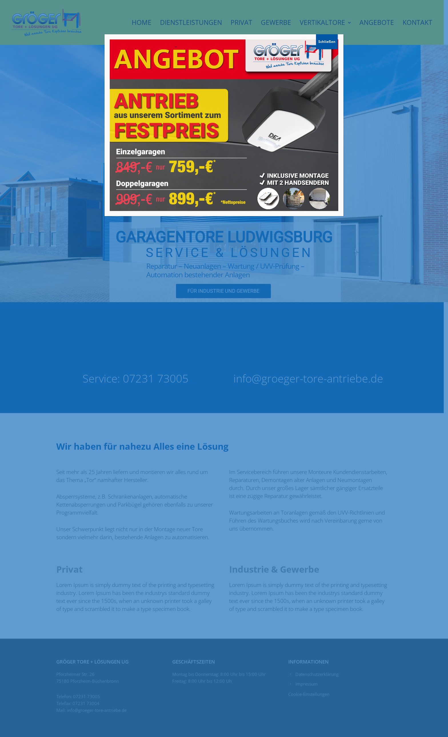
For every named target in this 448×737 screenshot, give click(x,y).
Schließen (326, 41)
